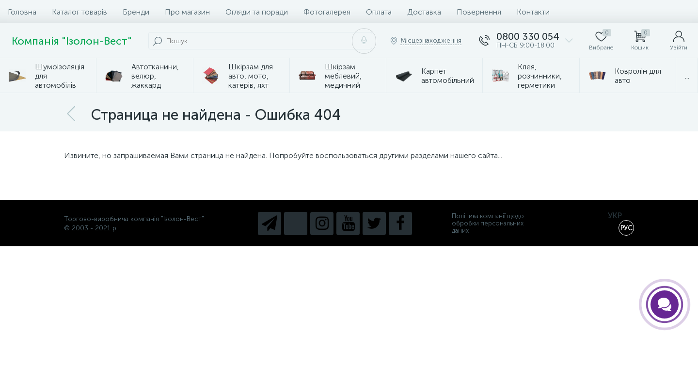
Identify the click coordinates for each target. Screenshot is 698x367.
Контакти (533, 11)
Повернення (479, 11)
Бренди (136, 11)
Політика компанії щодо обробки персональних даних (488, 223)
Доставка (424, 11)
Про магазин (187, 11)
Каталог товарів (79, 11)
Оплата (379, 11)
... (687, 75)
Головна (22, 11)
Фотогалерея (326, 11)
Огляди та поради (256, 11)
